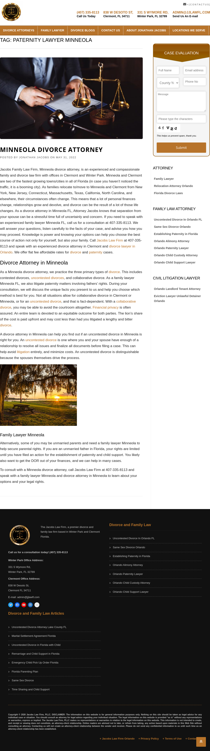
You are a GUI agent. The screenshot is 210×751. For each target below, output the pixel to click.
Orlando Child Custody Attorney (176, 255)
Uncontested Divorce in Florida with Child (36, 644)
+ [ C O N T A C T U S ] (196, 4)
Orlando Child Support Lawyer (174, 262)
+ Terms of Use (172, 738)
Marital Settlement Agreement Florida (34, 635)
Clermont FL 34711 (19, 590)
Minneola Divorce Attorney (51, 149)
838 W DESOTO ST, (118, 14)
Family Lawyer (52, 30)
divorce (76, 252)
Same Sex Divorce (23, 680)
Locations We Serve (189, 30)
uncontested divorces (47, 278)
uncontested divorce (45, 301)
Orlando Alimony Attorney (171, 241)
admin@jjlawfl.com (28, 597)
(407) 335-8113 (88, 14)
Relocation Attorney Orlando (173, 186)
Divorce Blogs (83, 30)
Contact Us (110, 30)
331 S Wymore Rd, (19, 567)
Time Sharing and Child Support (31, 689)
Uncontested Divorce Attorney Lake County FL (39, 627)
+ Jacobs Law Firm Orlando (117, 738)
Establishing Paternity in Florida (176, 234)
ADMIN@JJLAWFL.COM (191, 14)
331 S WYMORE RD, (152, 14)
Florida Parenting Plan (25, 671)
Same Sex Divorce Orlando (172, 226)
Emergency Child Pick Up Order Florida (35, 662)
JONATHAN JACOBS (34, 157)
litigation (24, 352)
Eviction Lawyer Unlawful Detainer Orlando (177, 298)
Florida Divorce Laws (168, 193)
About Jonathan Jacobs (146, 30)
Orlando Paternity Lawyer (171, 248)
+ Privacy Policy (148, 738)
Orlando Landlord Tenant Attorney (177, 289)
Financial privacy (106, 307)
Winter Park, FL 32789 (21, 571)
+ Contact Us (193, 738)
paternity (96, 252)
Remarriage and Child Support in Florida (35, 653)
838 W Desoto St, (18, 585)
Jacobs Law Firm (110, 240)
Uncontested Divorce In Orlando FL (178, 219)
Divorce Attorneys (18, 30)
